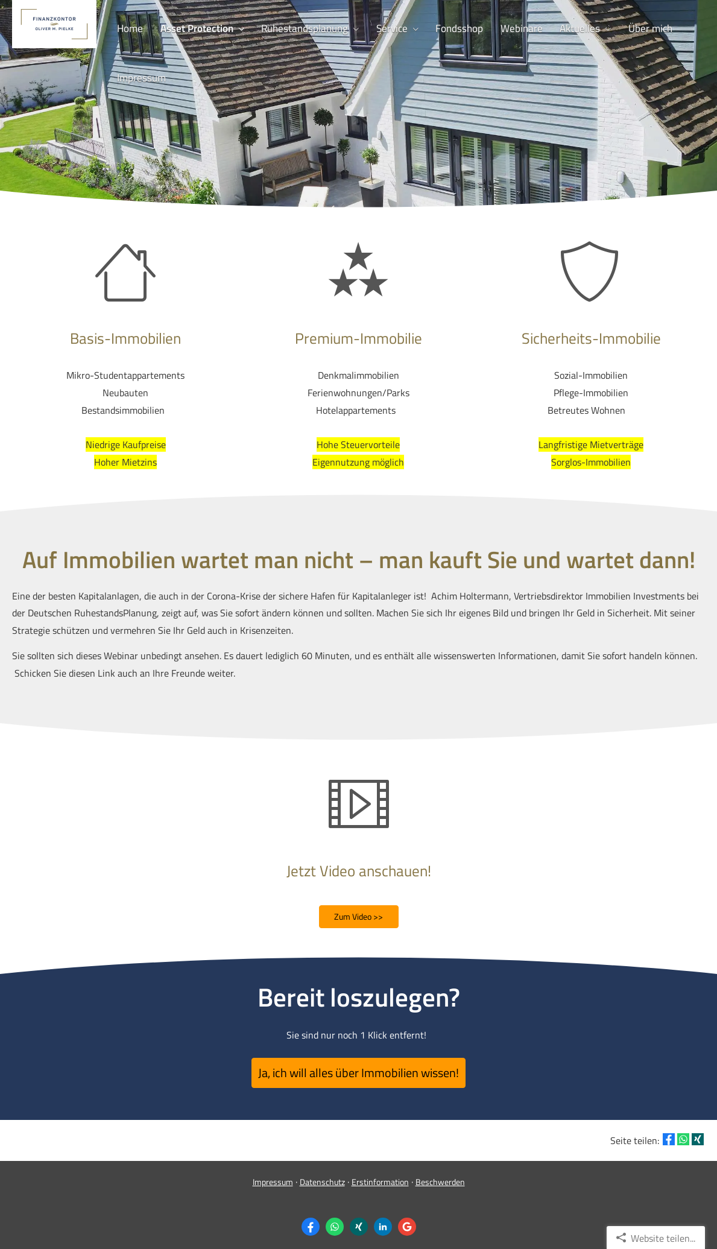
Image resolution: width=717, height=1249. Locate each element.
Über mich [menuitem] (630, 28)
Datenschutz (322, 1174)
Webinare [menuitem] (506, 28)
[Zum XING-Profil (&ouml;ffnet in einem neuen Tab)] (359, 1219)
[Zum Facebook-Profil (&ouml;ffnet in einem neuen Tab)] (311, 1219)
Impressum (273, 1174)
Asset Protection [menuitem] (192, 28)
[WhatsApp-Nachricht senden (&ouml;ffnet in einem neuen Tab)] (335, 1219)
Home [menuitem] (129, 28)
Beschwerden (440, 1174)
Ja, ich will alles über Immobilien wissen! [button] (358, 1069)
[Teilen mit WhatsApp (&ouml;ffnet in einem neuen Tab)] (683, 1131)
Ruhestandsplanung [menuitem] (297, 28)
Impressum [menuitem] (140, 76)
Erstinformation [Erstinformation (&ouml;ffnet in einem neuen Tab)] (380, 1174)
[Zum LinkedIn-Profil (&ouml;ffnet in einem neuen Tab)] (383, 1219)
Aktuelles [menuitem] (562, 28)
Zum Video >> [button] (358, 916)
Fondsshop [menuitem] (447, 28)
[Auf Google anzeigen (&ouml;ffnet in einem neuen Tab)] (407, 1219)
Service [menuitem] (382, 28)
